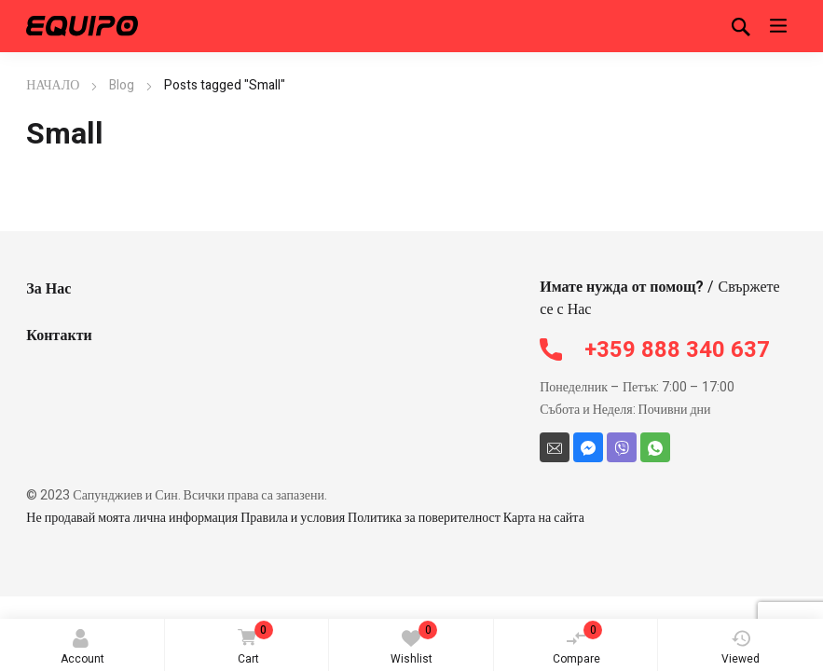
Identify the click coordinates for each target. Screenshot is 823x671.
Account (82, 648)
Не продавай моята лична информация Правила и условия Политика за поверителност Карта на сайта (305, 517)
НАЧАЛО (52, 85)
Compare (578, 644)
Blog (121, 85)
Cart (252, 644)
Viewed (740, 648)
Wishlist (414, 644)
